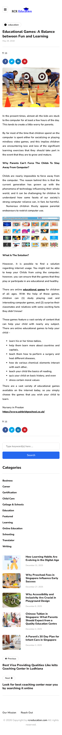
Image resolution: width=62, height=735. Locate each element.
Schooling (8, 534)
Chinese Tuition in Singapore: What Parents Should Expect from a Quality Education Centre (42, 619)
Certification (9, 492)
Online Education (12, 528)
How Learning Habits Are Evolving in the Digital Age (42, 558)
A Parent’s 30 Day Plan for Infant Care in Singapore (42, 638)
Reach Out (27, 712)
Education (8, 510)
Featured (7, 516)
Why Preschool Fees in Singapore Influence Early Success (42, 578)
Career (6, 486)
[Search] (31, 446)
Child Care (8, 498)
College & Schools (13, 504)
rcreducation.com (37, 720)
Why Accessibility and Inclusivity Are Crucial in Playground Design (41, 598)
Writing (6, 546)
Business (7, 480)
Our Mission (9, 712)
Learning (7, 522)
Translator (8, 540)
